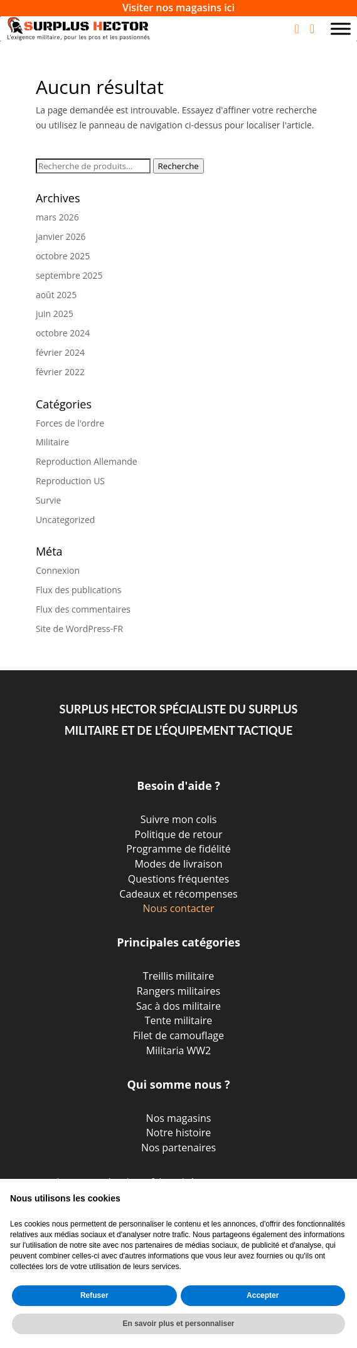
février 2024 (60, 352)
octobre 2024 (63, 333)
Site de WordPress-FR (79, 629)
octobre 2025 (63, 256)
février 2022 (60, 372)
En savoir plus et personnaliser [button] (178, 1323)
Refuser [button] (94, 1295)
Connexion (58, 570)
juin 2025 (54, 313)
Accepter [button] (263, 1295)
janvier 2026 (61, 236)
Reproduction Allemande (86, 461)
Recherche (178, 166)
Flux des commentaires (83, 609)
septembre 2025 (69, 275)
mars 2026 (57, 217)
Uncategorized (65, 520)
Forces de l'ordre (70, 423)
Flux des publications (79, 590)
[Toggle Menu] (341, 28)
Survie (48, 500)
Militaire (52, 442)
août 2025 (56, 295)
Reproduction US (70, 481)
